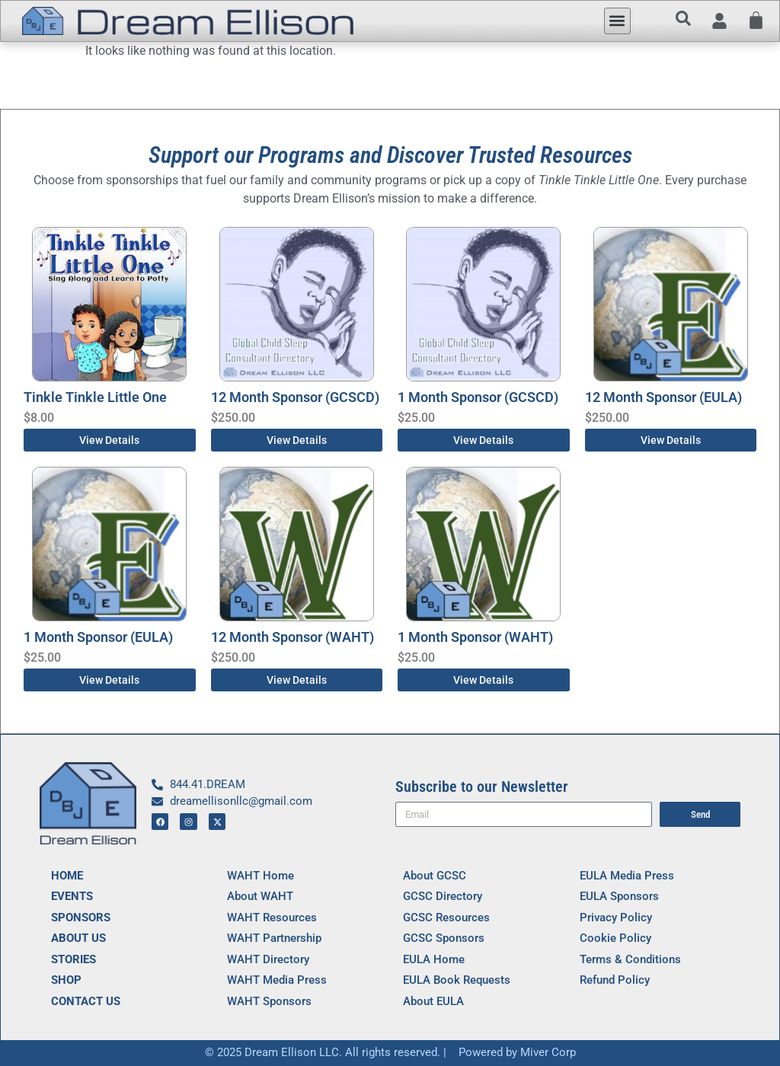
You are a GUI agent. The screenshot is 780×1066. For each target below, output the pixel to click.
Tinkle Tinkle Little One (95, 397)
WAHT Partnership (274, 938)
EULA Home (434, 959)
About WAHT (260, 896)
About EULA (433, 1001)
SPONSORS (80, 917)
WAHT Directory (268, 959)
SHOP (66, 980)
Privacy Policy (616, 917)
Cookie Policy (615, 938)
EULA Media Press (627, 875)
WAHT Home (260, 875)
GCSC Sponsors (443, 938)
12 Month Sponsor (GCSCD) (295, 397)
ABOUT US (78, 938)
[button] (617, 21)
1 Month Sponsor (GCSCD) (478, 397)
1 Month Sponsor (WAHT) (475, 637)
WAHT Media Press (277, 980)
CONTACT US (85, 1001)
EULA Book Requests (456, 980)
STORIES (73, 959)
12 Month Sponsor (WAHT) (292, 637)
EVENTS (72, 896)
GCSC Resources (446, 917)
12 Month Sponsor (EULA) (663, 397)
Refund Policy (615, 980)
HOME (67, 875)
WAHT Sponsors (269, 1001)
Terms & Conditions (630, 959)
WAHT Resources (272, 917)
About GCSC (434, 875)
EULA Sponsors (619, 896)
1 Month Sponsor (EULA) (98, 637)
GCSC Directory (442, 896)
